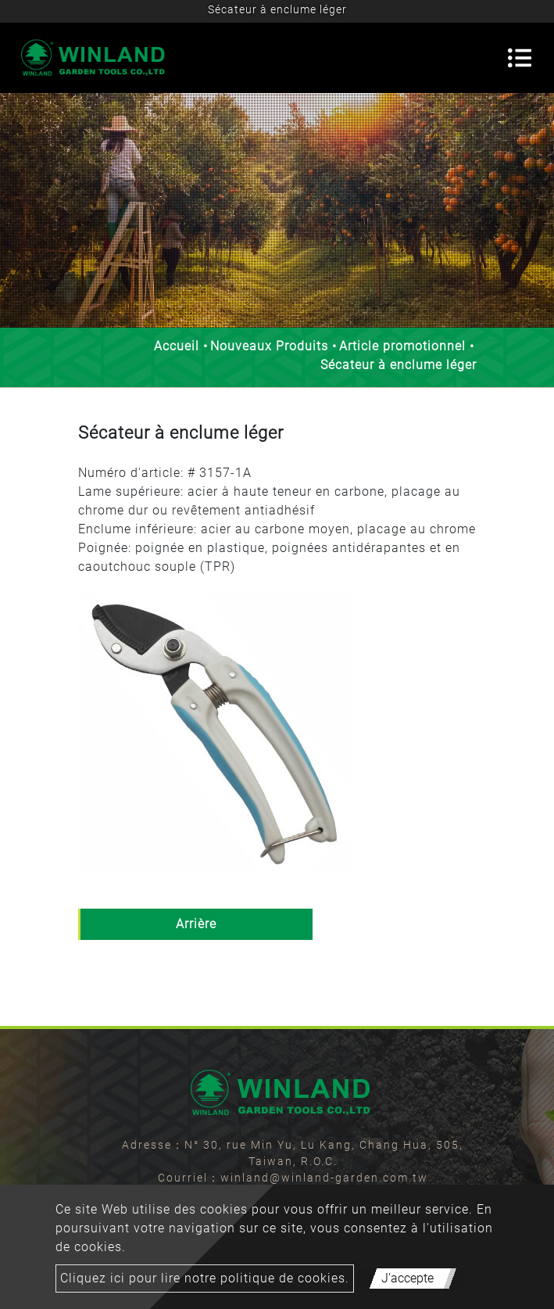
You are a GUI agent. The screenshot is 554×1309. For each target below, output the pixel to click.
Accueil (176, 346)
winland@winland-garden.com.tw (324, 1177)
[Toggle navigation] (519, 58)
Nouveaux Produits (269, 346)
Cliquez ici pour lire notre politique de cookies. (204, 1278)
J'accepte (407, 1278)
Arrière (196, 923)
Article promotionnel (402, 346)
